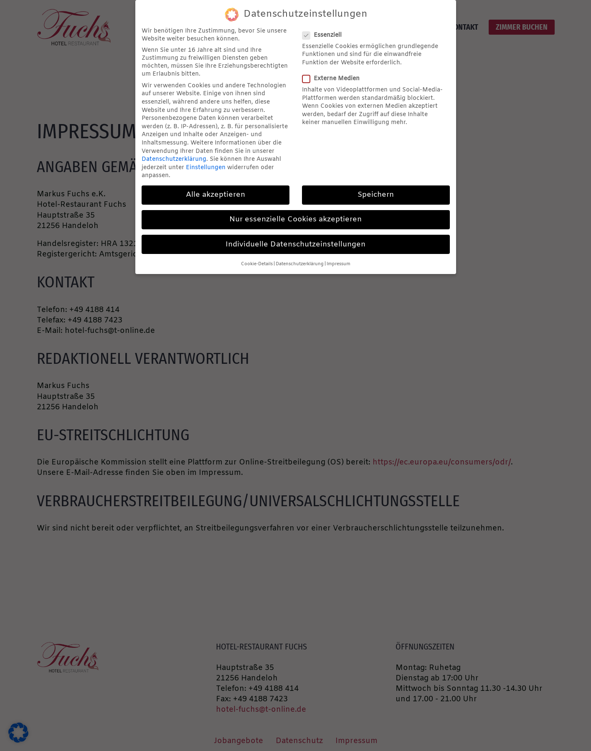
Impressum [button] (338, 264)
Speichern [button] (376, 195)
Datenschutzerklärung (174, 159)
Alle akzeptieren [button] (215, 195)
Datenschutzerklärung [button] (300, 264)
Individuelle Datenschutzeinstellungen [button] (295, 244)
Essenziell (324, 35)
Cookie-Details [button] (257, 264)
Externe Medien (333, 79)
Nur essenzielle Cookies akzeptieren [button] (295, 219)
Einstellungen (206, 168)
